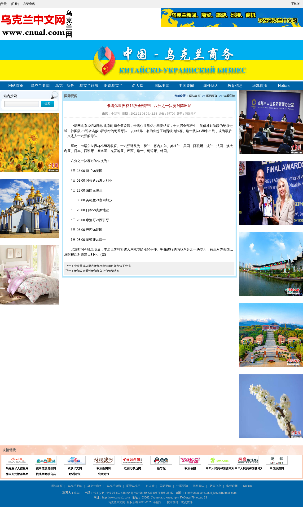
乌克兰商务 (64, 86)
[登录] (4, 3)
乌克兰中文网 (116, 502)
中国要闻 (186, 86)
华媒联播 (259, 86)
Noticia (284, 86)
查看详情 (229, 96)
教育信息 (235, 86)
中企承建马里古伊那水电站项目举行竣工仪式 (102, 266)
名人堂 (137, 86)
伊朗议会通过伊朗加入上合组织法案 (96, 271)
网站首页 (15, 86)
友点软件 (187, 502)
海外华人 (210, 86)
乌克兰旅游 (88, 86)
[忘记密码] (28, 3)
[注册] (15, 3)
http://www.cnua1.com (116, 497)
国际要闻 (162, 86)
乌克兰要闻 (40, 86)
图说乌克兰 (113, 86)
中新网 (76, 126)
